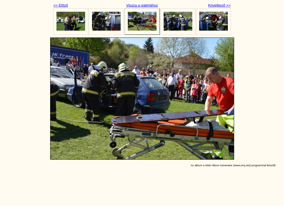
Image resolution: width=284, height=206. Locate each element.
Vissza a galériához (142, 5)
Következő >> (219, 5)
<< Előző (61, 5)
